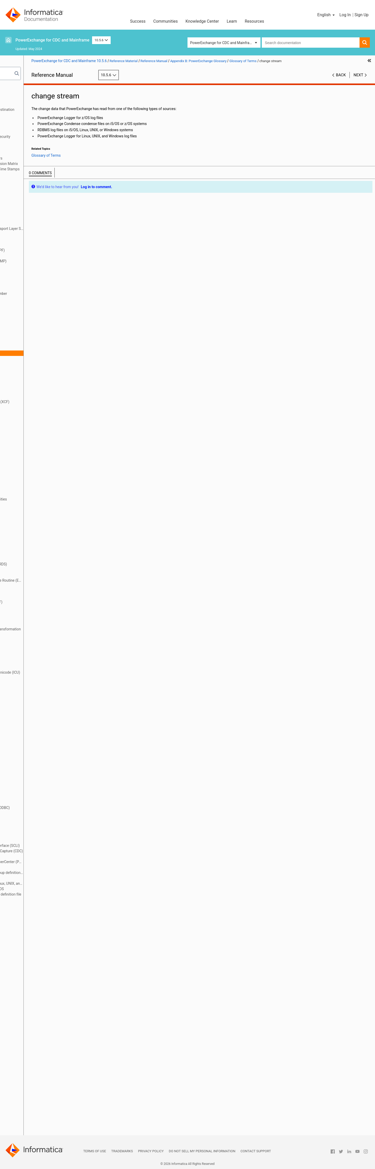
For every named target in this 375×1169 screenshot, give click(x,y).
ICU (24, 661)
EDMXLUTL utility (35, 559)
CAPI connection (35, 288)
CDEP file (29, 342)
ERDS (26, 586)
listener (27, 683)
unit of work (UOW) (36, 1094)
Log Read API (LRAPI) (39, 699)
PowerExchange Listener (41, 878)
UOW (25, 1100)
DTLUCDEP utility (35, 483)
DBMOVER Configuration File (31, 99)
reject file (29, 992)
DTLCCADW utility (36, 445)
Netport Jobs (19, 104)
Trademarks (122, 1151)
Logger (27, 716)
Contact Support (256, 1151)
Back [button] (341, 75)
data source (31, 423)
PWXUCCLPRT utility (38, 916)
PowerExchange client (39, 856)
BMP (25, 272)
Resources (254, 21)
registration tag (33, 986)
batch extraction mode (39, 256)
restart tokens (32, 1019)
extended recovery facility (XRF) (47, 602)
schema (28, 1030)
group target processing (40, 651)
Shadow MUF (32, 1046)
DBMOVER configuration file (44, 440)
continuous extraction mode (44, 396)
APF (25, 207)
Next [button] (358, 75)
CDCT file (29, 337)
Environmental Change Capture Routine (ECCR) (57, 580)
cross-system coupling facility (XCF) (50, 402)
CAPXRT (28, 321)
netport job (30, 775)
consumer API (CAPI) (38, 391)
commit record (33, 369)
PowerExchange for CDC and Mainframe (52, 40)
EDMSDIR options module (42, 542)
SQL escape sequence (39, 1062)
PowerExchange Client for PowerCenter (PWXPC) (57, 862)
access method (34, 185)
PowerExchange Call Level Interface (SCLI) (55, 846)
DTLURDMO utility (36, 505)
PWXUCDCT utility (36, 921)
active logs (30, 191)
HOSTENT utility (34, 656)
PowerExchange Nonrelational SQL (36, 142)
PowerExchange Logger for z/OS (47, 889)
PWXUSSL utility (34, 954)
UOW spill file (32, 1111)
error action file (33, 591)
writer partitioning (36, 1122)
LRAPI (26, 732)
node (25, 781)
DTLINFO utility (33, 456)
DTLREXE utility (34, 467)
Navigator (29, 764)
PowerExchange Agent (39, 840)
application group (35, 212)
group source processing (41, 645)
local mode (30, 689)
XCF (25, 1127)
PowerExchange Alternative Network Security (44, 137)
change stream (33, 353)
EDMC (26, 521)
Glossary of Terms (31, 180)
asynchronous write (37, 245)
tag (24, 1084)
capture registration (37, 310)
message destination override (45, 753)
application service (36, 223)
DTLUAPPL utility (35, 472)
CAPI (25, 283)
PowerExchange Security (28, 126)
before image (32, 266)
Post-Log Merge (34, 835)
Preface (15, 88)
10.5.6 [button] (101, 40)
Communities (165, 21)
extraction (29, 607)
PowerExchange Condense (43, 867)
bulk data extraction (37, 277)
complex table (33, 375)
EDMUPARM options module (44, 553)
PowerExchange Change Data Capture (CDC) (57, 851)
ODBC (26, 802)
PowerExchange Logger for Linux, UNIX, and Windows (57, 883)
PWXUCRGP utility (36, 932)
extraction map (33, 618)
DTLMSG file (31, 461)
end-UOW (29, 575)
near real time (32, 770)
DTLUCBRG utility (35, 477)
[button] (326, 15)
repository (29, 1013)
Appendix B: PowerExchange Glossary (39, 174)
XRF (25, 1132)
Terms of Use (94, 1151)
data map (29, 413)
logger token (31, 721)
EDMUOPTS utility (36, 548)
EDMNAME (30, 537)
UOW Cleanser (33, 1105)
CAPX (26, 315)
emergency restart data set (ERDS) (49, 564)
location (28, 694)
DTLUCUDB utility (35, 494)
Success (137, 21)
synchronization (34, 1067)
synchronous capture (38, 1073)
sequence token (34, 1040)
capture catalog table (38, 299)
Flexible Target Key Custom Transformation (56, 629)
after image (30, 196)
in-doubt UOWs (33, 667)
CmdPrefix (30, 364)
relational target (34, 1002)
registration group (36, 981)
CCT (25, 326)
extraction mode (34, 624)
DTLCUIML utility (35, 450)
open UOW (30, 813)
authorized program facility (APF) (48, 250)
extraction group (34, 613)
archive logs (31, 234)
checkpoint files (34, 358)
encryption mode (35, 569)
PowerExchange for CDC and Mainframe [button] (222, 43)
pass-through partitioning (41, 824)
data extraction (33, 407)
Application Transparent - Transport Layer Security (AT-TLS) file (57, 229)
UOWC (26, 1116)
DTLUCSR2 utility (35, 488)
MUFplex (28, 759)
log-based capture (36, 710)
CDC (25, 331)
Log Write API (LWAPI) (39, 705)
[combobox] (311, 42)
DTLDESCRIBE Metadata (28, 147)
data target (30, 429)
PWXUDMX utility (35, 938)
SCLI (25, 1035)
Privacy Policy (151, 1151)
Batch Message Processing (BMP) (49, 261)
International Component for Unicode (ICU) (56, 672)
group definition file (37, 640)
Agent (26, 201)
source (27, 1057)
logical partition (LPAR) (40, 726)
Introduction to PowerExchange (34, 93)
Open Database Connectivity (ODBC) (50, 808)
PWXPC (27, 910)
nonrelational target (37, 791)
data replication (34, 418)
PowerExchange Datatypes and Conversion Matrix (48, 164)
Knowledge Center (202, 21)
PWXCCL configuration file (42, 905)
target (26, 1089)
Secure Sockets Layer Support (32, 131)
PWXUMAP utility (35, 948)
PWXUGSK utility (34, 943)
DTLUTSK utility (34, 510)
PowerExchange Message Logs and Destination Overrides (47, 112)
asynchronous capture (39, 239)
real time (28, 965)
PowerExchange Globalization (32, 153)
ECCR (26, 515)
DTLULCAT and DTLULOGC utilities (49, 499)
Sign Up (361, 14)
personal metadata (36, 829)
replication (30, 1008)
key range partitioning (39, 678)
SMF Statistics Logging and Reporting (39, 120)
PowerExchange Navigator (42, 900)
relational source (35, 997)
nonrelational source (38, 786)
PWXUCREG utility (36, 927)
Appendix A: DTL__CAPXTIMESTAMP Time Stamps (49, 169)
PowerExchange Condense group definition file (57, 873)
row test (28, 1024)
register (27, 975)
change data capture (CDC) (43, 348)
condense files (33, 385)
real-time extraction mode (42, 970)
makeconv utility (34, 743)
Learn (232, 21)
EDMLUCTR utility (35, 526)
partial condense (35, 818)
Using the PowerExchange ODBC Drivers (41, 158)
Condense (29, 380)
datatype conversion (37, 434)
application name (35, 218)
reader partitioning (36, 959)
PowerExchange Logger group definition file (56, 894)
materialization (33, 748)
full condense (32, 634)
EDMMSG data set (36, 532)
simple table (31, 1051)
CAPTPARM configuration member (49, 293)
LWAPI (26, 737)
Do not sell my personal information (202, 1151)
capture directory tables (40, 304)
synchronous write (36, 1078)
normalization (32, 797)
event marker (32, 597)
